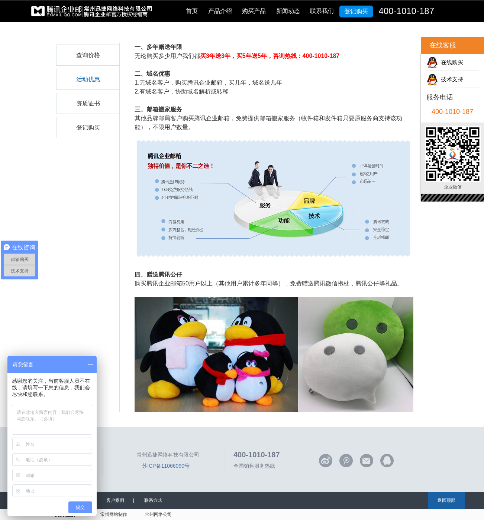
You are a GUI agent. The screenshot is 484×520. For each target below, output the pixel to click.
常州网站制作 (113, 514)
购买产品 (254, 11)
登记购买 (356, 11)
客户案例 (115, 500)
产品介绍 (220, 11)
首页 (192, 11)
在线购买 (450, 62)
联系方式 (153, 500)
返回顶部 (446, 500)
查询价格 (88, 55)
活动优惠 (88, 79)
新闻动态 (288, 11)
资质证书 (88, 103)
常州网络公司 (158, 514)
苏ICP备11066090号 (166, 466)
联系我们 (322, 11)
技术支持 (450, 79)
